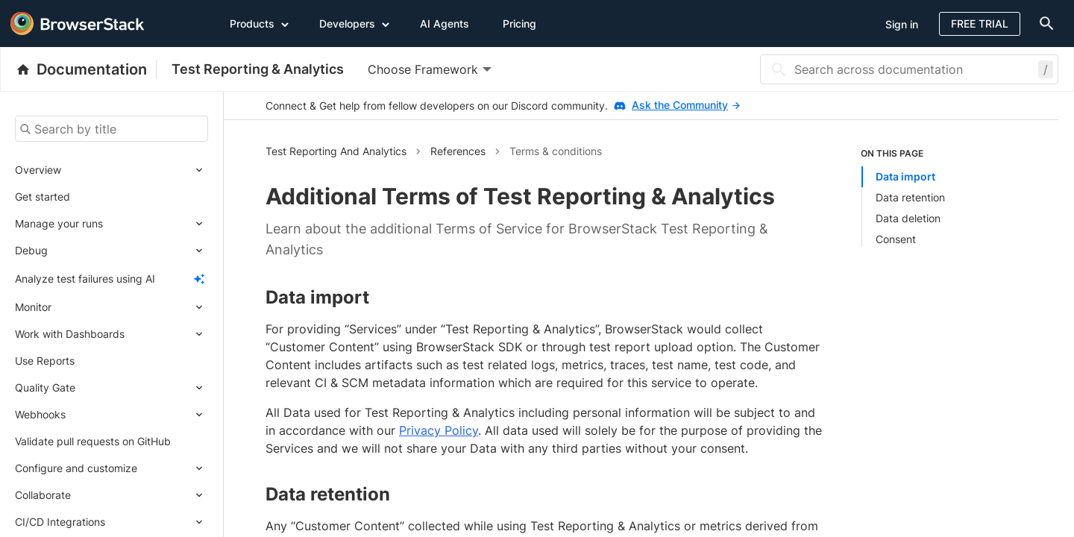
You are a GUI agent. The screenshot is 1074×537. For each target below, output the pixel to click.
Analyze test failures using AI (85, 278)
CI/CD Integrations (60, 521)
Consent (896, 239)
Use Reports (45, 360)
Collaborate (43, 495)
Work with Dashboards (70, 333)
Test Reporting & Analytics (258, 69)
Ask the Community (686, 104)
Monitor (33, 307)
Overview (38, 169)
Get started (42, 196)
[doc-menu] (1043, 23)
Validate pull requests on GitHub (93, 441)
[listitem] (939, 197)
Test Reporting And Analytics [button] (336, 151)
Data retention (910, 197)
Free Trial (979, 23)
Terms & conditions (555, 151)
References (458, 151)
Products (259, 23)
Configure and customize (76, 468)
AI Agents (444, 23)
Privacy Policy (438, 430)
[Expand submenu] (134, 170)
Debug (31, 250)
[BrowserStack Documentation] (86, 69)
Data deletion (908, 218)
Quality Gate (45, 387)
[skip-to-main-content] (61, 15)
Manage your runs (59, 223)
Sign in (901, 24)
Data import (905, 176)
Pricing (519, 23)
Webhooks (40, 414)
